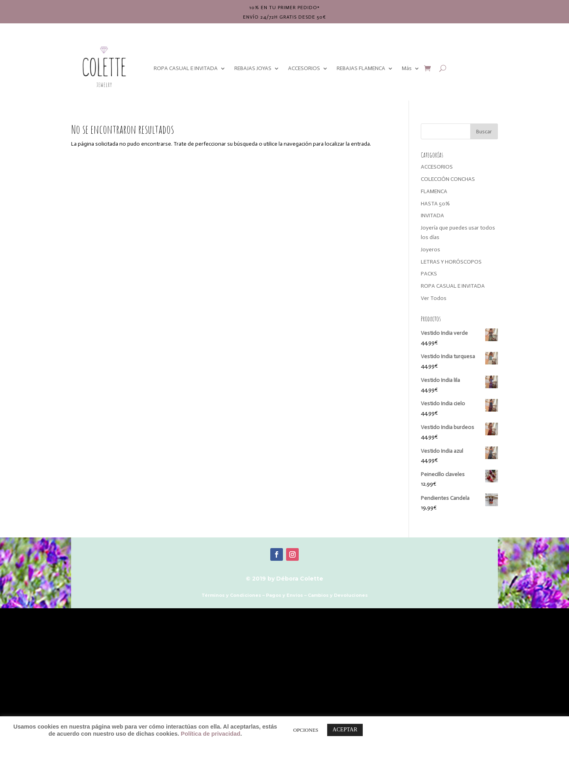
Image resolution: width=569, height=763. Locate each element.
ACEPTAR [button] (345, 730)
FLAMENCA (434, 191)
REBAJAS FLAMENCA (361, 68)
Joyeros (430, 249)
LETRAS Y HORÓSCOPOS (451, 261)
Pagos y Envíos (284, 595)
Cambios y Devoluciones (338, 595)
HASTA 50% (435, 203)
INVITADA (432, 215)
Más (407, 68)
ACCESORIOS (304, 68)
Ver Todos (434, 298)
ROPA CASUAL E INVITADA (186, 68)
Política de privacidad (210, 734)
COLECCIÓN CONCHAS (448, 179)
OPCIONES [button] (305, 730)
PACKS (429, 273)
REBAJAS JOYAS (252, 68)
